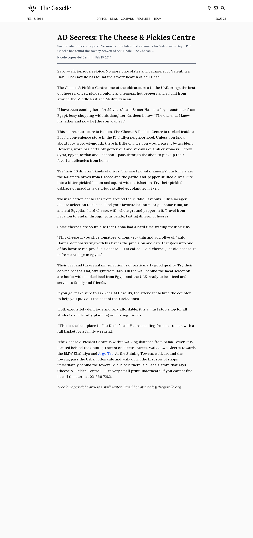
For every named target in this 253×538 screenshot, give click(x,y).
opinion (102, 18)
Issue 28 (220, 18)
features (143, 18)
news (114, 18)
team (157, 18)
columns (127, 18)
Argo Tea (105, 353)
